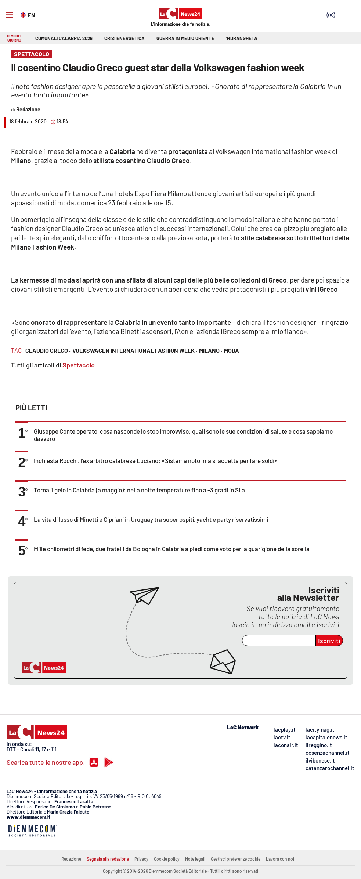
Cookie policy (167, 858)
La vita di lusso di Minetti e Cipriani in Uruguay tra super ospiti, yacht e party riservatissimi (151, 519)
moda (231, 350)
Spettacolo (78, 365)
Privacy (141, 858)
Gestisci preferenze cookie (235, 858)
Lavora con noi (280, 858)
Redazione (71, 858)
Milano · (210, 350)
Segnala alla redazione (108, 858)
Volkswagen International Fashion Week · (134, 350)
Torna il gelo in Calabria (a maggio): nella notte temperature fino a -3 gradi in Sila (139, 490)
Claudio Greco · (48, 350)
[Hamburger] (9, 15)
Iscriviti (329, 640)
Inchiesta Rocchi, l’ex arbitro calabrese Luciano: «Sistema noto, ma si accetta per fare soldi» (156, 460)
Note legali (195, 858)
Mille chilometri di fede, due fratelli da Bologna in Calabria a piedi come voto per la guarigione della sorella (172, 548)
